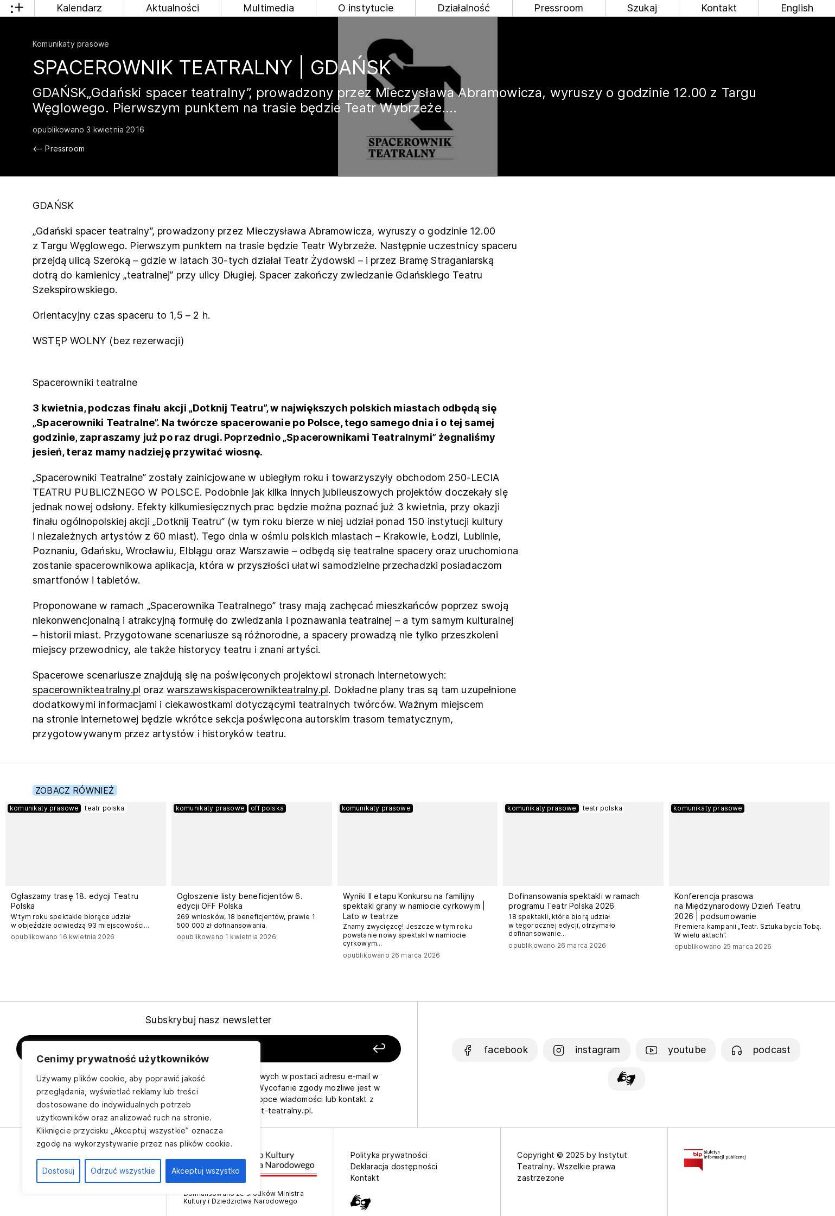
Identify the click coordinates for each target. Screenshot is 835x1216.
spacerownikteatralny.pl (87, 689)
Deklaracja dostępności (394, 1166)
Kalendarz (79, 8)
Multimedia (268, 8)
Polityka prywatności (389, 1155)
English (797, 8)
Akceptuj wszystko (205, 1170)
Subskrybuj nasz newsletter (208, 1019)
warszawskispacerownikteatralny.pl (247, 689)
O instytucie (365, 8)
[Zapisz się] (325, 1049)
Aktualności (172, 8)
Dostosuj (58, 1170)
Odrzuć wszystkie (123, 1170)
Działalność (463, 8)
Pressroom (558, 8)
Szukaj (642, 8)
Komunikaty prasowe (71, 43)
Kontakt (719, 8)
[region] (141, 1117)
